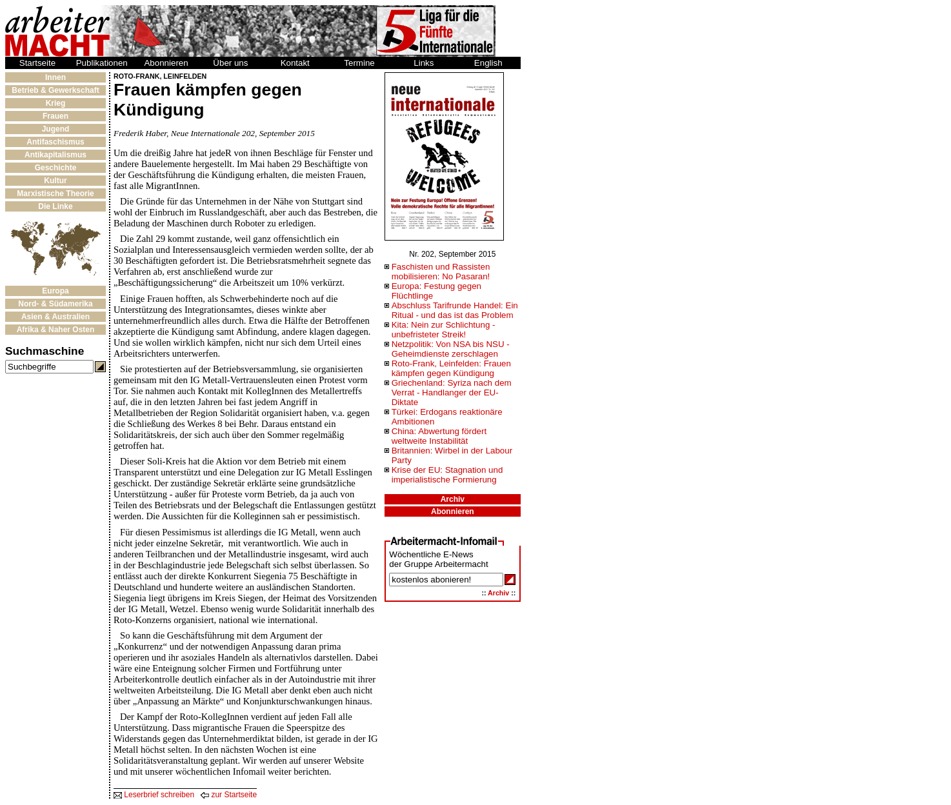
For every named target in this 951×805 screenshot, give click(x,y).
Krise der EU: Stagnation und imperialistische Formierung (447, 474)
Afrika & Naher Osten (56, 329)
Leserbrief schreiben (154, 794)
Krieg (56, 103)
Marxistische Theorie (55, 193)
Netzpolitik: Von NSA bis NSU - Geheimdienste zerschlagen (451, 349)
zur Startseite (229, 794)
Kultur (55, 180)
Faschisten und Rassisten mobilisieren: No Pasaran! (441, 271)
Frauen (55, 116)
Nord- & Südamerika (55, 303)
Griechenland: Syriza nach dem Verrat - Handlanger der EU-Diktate (452, 392)
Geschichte (56, 167)
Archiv (453, 499)
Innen (55, 77)
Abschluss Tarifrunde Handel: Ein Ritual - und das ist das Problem (455, 310)
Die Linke (55, 206)
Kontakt (295, 63)
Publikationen (102, 63)
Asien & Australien (55, 316)
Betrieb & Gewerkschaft (55, 90)
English (488, 63)
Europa (55, 290)
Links (424, 63)
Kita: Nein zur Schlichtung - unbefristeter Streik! (444, 329)
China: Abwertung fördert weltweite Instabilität (439, 436)
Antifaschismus (55, 141)
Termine (359, 63)
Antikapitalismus (55, 154)
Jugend (56, 129)
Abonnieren (166, 63)
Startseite (37, 63)
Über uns (230, 63)
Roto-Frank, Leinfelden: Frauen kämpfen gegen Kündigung (451, 368)
